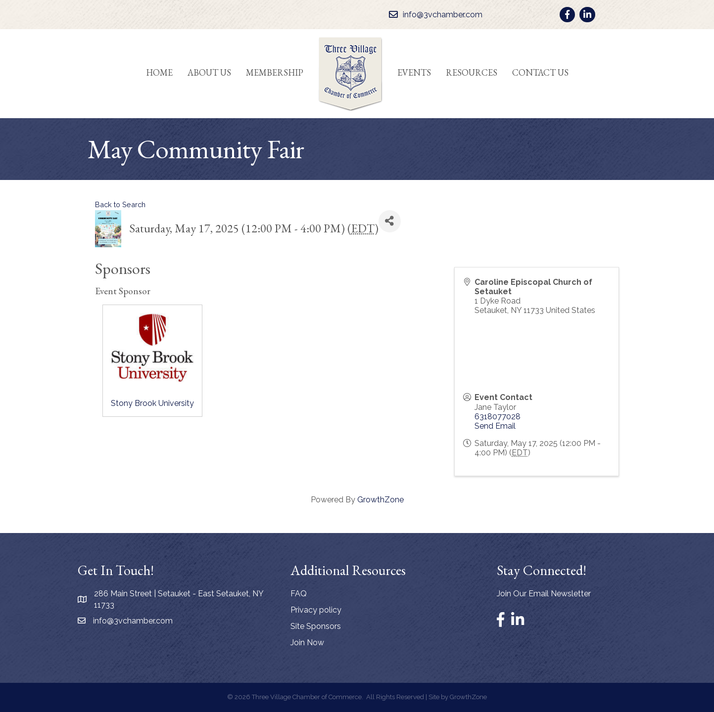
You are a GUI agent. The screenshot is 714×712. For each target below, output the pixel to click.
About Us (209, 72)
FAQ (298, 593)
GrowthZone (380, 499)
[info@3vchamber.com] (433, 14)
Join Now (307, 642)
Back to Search (120, 204)
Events (414, 72)
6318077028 (498, 416)
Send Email (495, 426)
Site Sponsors (315, 626)
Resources (471, 72)
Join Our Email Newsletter (544, 593)
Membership (274, 72)
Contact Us (540, 72)
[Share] (390, 221)
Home (159, 72)
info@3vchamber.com (133, 620)
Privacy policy (315, 610)
